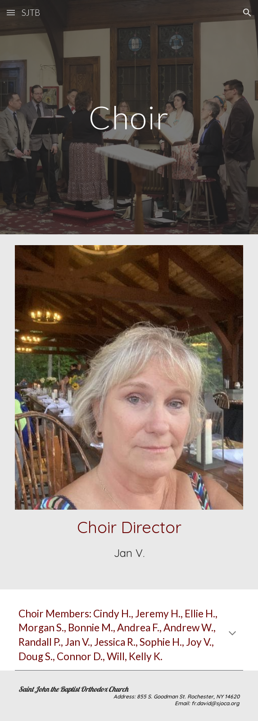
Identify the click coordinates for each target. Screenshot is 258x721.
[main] (129, 117)
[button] (11, 12)
